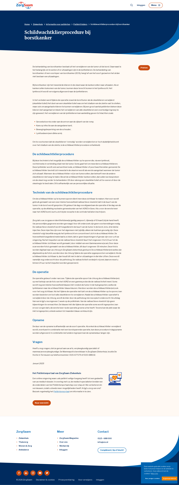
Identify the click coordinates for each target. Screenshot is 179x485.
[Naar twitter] (47, 473)
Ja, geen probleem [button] (169, 478)
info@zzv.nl (103, 442)
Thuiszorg (23, 442)
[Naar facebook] (19, 473)
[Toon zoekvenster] (131, 5)
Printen (144, 68)
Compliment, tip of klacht (112, 450)
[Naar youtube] (40, 473)
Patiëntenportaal (61, 391)
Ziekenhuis (24, 438)
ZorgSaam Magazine (69, 438)
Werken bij (64, 446)
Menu (154, 5)
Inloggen (141, 5)
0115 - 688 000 (105, 438)
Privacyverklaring (66, 480)
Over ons (63, 442)
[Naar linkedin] (26, 473)
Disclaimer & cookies (45, 480)
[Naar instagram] (33, 473)
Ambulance (24, 450)
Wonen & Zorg (25, 446)
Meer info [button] (154, 473)
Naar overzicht (41, 403)
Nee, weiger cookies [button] (152, 478)
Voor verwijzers (85, 480)
